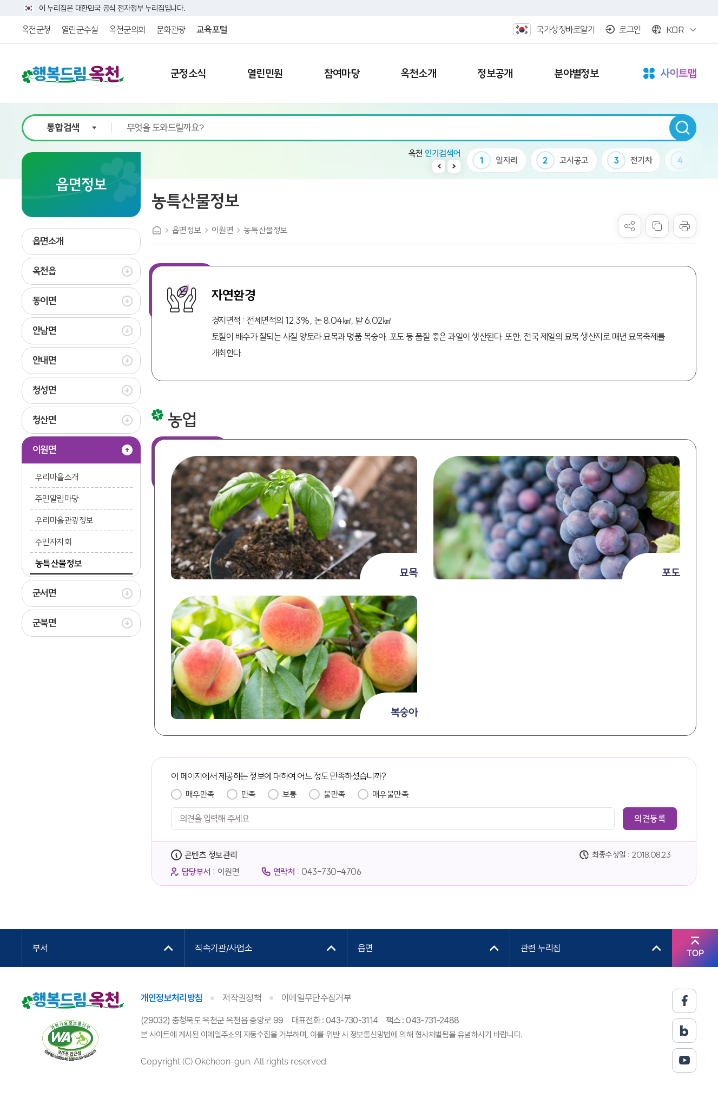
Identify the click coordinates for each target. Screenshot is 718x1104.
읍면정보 (186, 230)
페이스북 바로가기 (684, 1001)
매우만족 (200, 794)
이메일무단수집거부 (316, 997)
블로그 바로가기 (684, 1030)
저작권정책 (241, 997)
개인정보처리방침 (172, 997)
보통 (289, 794)
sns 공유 (629, 226)
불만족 (335, 794)
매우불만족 (390, 794)
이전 (438, 166)
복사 (657, 226)
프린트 (684, 226)
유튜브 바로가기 (684, 1060)
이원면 (223, 230)
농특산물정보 (265, 230)
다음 (453, 166)
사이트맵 (669, 74)
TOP (695, 953)
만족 (248, 794)
